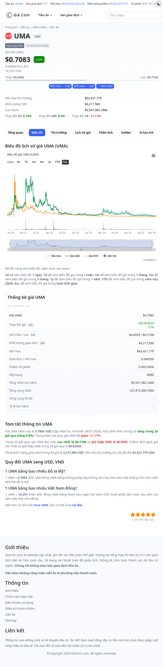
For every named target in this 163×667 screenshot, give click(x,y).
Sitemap (11, 620)
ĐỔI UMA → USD (84, 86)
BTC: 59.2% (149, 4)
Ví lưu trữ (146, 132)
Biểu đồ (54, 27)
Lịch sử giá (83, 132)
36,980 (19, 4)
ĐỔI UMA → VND (60, 86)
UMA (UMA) (39, 27)
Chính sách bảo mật (19, 597)
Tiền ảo (24, 27)
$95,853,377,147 (118, 4)
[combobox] (134, 15)
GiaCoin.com (80, 653)
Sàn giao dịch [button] (71, 15)
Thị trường (59, 132)
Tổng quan (15, 132)
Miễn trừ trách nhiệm (20, 608)
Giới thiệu (12, 591)
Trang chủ (11, 27)
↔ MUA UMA (105, 86)
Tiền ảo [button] (45, 15)
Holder (126, 132)
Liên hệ (10, 614)
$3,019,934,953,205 (73, 4)
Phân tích (106, 132)
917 (45, 4)
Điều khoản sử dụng (19, 602)
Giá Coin (18, 15)
